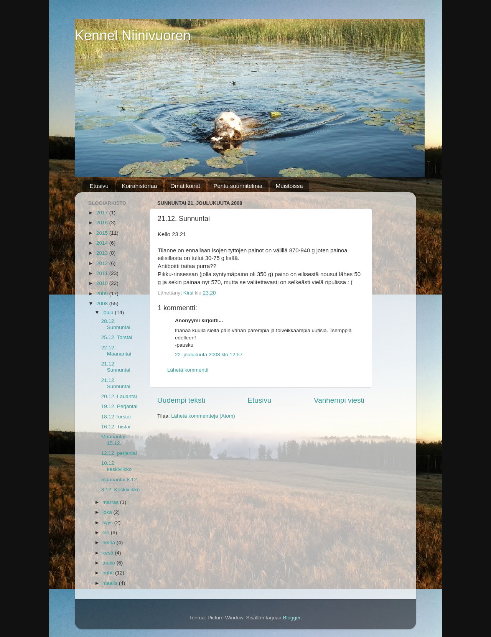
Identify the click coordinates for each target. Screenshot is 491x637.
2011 (102, 273)
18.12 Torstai (116, 417)
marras (111, 502)
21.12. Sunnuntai (115, 367)
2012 (102, 263)
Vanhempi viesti (339, 400)
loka (108, 512)
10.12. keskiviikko (116, 466)
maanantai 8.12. (119, 479)
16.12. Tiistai (115, 427)
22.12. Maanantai (116, 351)
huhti (108, 573)
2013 (102, 253)
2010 (102, 283)
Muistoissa (289, 186)
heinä (109, 542)
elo (106, 532)
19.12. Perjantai (119, 406)
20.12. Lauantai (119, 396)
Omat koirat (185, 186)
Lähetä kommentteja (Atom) (203, 416)
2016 (102, 223)
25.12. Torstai (116, 337)
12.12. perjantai (119, 453)
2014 (102, 243)
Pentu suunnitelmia (237, 186)
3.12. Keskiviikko (120, 489)
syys (108, 522)
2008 (102, 303)
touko (109, 563)
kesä (108, 553)
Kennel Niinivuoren (133, 35)
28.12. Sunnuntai (115, 324)
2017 (102, 213)
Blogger (292, 618)
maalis (110, 583)
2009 (102, 293)
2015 (102, 233)
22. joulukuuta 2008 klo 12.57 (208, 354)
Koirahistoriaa (139, 186)
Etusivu (99, 186)
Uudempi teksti (181, 400)
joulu (108, 312)
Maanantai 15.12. (113, 440)
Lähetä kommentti (187, 370)
